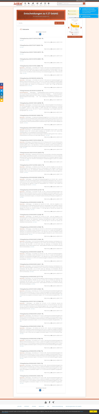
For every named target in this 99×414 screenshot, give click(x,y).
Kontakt (34, 406)
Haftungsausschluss (72, 14)
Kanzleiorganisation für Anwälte (73, 406)
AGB (48, 406)
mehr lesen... (22, 40)
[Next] (43, 34)
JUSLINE (20, 406)
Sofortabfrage (71, 17)
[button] (25, 4)
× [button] (97, 8)
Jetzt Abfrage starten (75, 36)
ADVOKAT (26, 406)
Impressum (41, 406)
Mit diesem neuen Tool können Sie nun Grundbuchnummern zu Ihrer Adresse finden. (89, 11)
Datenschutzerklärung (57, 406)
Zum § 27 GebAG (72, 11)
